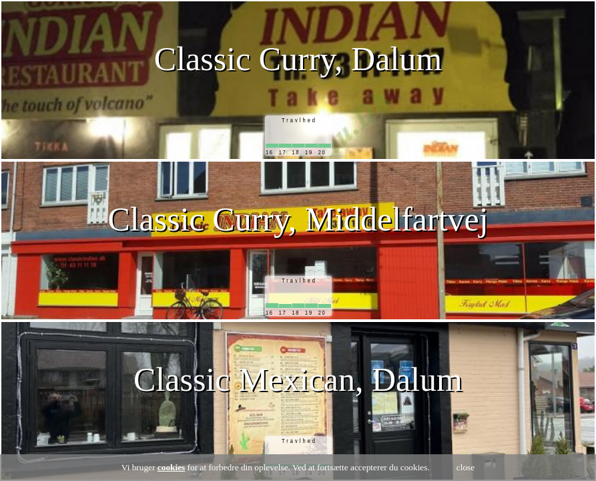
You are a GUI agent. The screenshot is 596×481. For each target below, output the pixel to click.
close (466, 467)
